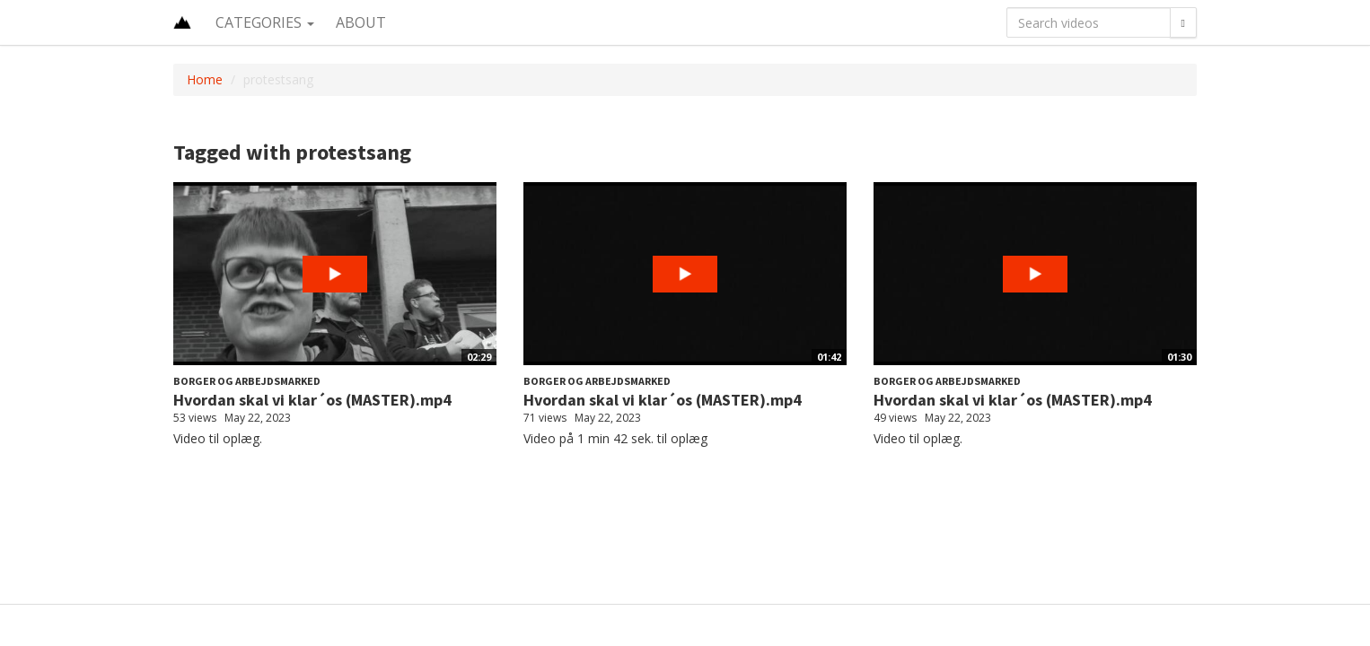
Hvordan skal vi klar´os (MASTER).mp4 (312, 399)
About (361, 22)
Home (205, 79)
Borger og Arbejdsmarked (247, 381)
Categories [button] (264, 22)
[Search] (1183, 22)
